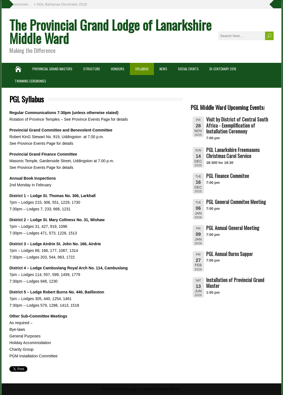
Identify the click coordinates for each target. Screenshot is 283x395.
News (163, 68)
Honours (117, 68)
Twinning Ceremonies (30, 81)
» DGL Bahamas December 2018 (60, 4)
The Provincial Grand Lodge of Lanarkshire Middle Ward (110, 31)
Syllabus (142, 68)
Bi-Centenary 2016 (222, 68)
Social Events (188, 68)
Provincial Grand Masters (52, 68)
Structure (91, 68)
